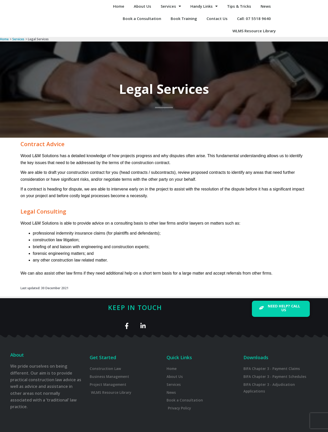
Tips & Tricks (239, 6)
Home (118, 6)
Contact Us (217, 18)
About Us (142, 6)
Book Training (184, 18)
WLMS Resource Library (254, 30)
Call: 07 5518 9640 (254, 18)
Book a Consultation (142, 18)
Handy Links (204, 6)
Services (171, 6)
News (266, 6)
